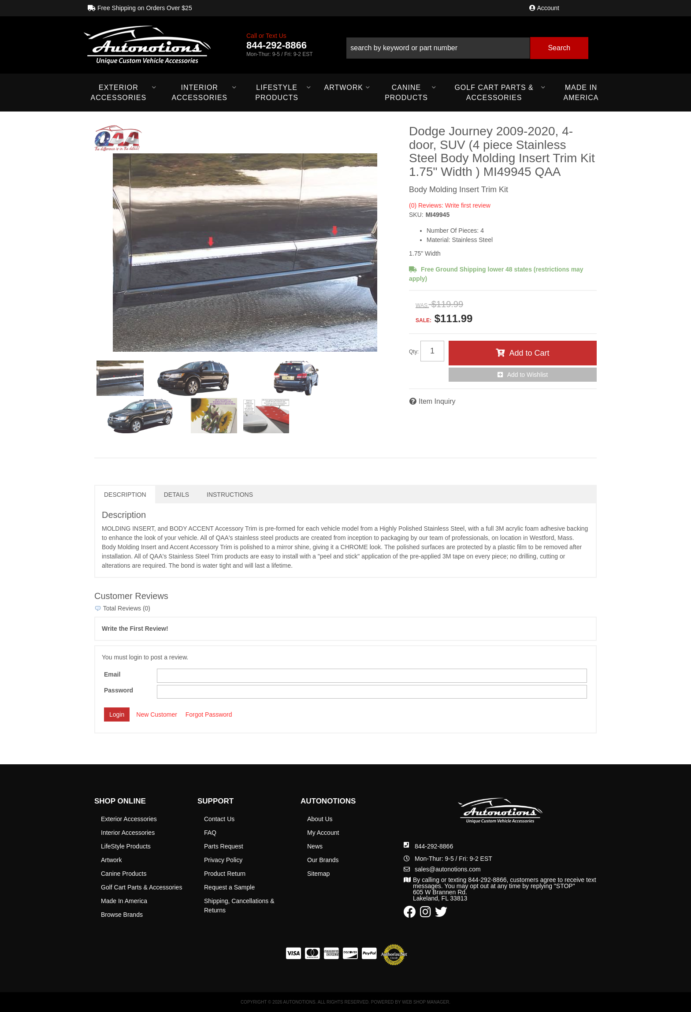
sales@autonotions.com (448, 869)
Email (112, 674)
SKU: (416, 214)
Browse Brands (122, 914)
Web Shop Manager (425, 1002)
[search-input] (438, 48)
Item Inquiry (437, 401)
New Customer (156, 714)
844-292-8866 (434, 846)
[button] (467, 44)
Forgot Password (209, 714)
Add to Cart (529, 353)
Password (118, 690)
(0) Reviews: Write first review (449, 205)
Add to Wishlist (527, 374)
